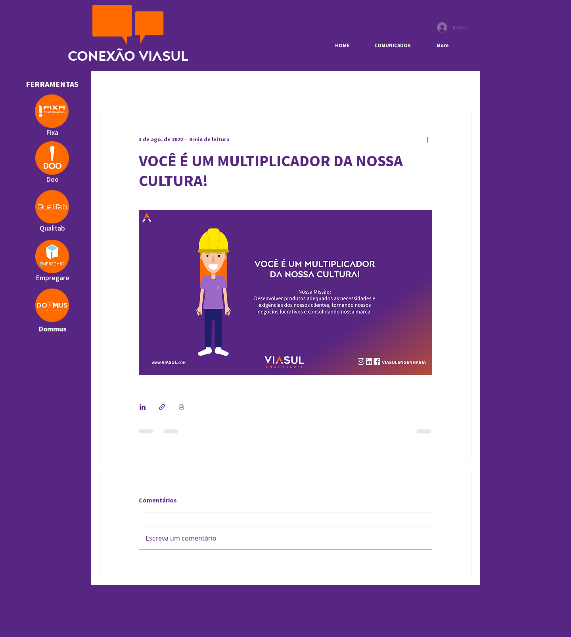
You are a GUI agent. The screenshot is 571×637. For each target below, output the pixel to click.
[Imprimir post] (181, 407)
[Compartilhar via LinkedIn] (142, 407)
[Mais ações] (427, 139)
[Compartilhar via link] (162, 407)
